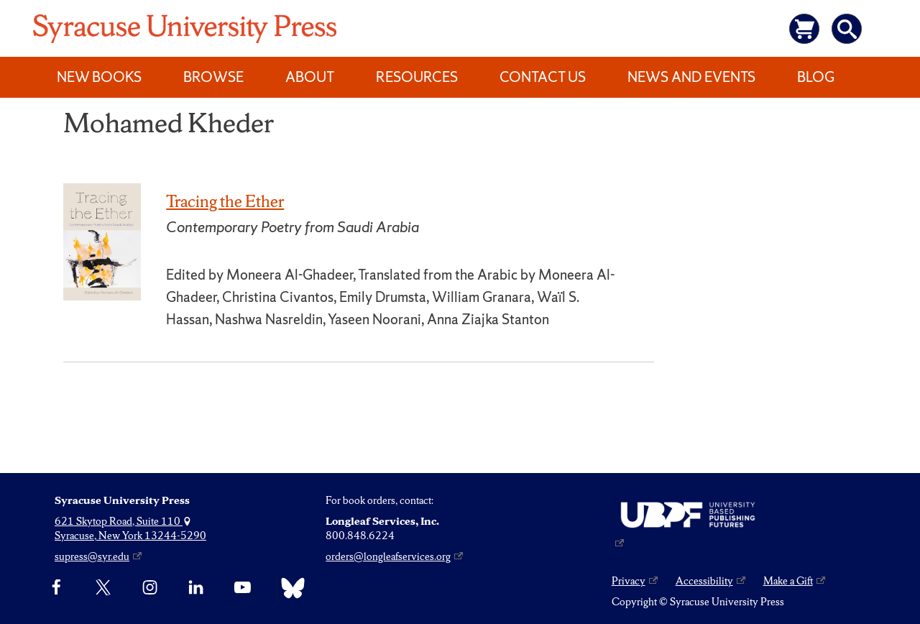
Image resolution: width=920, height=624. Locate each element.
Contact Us (543, 77)
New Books (99, 77)
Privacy (628, 580)
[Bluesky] (289, 588)
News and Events (691, 77)
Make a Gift (788, 580)
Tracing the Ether (225, 201)
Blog (815, 77)
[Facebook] (56, 588)
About (309, 77)
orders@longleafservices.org (388, 556)
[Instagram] (150, 588)
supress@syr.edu (92, 556)
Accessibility (704, 580)
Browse (213, 77)
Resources (417, 77)
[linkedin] (196, 588)
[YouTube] (242, 588)
